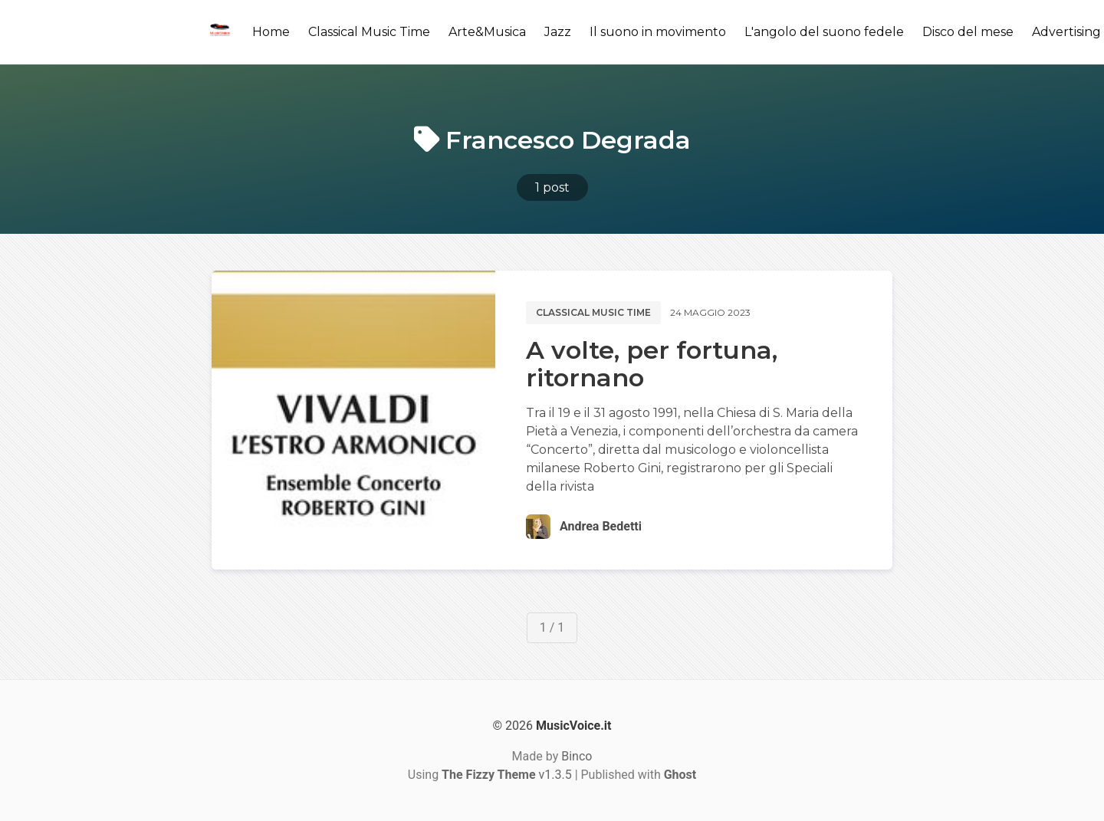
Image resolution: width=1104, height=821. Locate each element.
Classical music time (593, 312)
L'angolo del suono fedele (824, 32)
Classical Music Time (369, 32)
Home (271, 32)
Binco (576, 756)
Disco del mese (968, 32)
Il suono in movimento (658, 32)
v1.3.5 (507, 774)
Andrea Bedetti (601, 526)
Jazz (557, 32)
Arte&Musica (487, 32)
